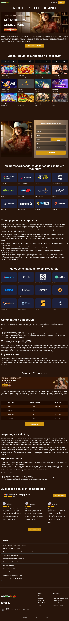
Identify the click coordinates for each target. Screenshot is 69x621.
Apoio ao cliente (7, 572)
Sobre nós (40, 595)
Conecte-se (54, 2)
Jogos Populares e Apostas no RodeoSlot (14, 545)
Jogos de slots (60, 61)
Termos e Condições (58, 595)
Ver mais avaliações (34, 529)
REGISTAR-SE (34, 424)
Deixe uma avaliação (60, 495)
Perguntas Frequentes (58, 605)
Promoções (40, 593)
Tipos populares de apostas (10, 555)
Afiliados (40, 605)
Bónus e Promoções (8, 565)
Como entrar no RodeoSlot (10, 562)
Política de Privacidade (58, 602)
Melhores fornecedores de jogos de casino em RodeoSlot (18, 552)
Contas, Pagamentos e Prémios (60, 598)
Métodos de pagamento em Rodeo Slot (13, 558)
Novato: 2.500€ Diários (34, 45)
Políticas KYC (41, 602)
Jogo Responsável (57, 600)
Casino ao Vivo (26, 61)
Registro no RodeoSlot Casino (11, 548)
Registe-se (61, 2)
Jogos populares (9, 61)
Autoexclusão (56, 593)
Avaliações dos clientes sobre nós (12, 575)
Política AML (41, 600)
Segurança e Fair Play (9, 568)
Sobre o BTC (41, 598)
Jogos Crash (43, 61)
